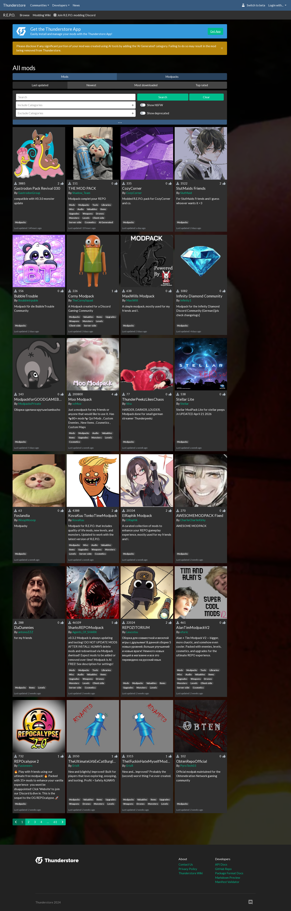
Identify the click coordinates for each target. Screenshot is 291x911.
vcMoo (76, 403)
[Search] (76, 97)
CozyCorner (134, 193)
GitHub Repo (223, 869)
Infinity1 (185, 300)
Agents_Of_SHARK (84, 632)
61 (55, 822)
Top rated (202, 85)
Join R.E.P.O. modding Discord (74, 15)
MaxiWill (132, 300)
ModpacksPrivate (29, 403)
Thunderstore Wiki (191, 873)
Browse (25, 15)
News (76, 5)
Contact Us (186, 864)
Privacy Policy (188, 869)
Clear (206, 97)
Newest (91, 85)
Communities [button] (38, 5)
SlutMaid (186, 193)
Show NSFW (155, 105)
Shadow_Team (81, 193)
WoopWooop (27, 520)
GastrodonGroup (29, 193)
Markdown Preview (227, 877)
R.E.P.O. (9, 15)
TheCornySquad (82, 300)
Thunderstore (14, 5)
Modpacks (172, 76)
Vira (129, 403)
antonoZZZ (25, 632)
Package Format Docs (229, 873)
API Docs (221, 864)
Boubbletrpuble (28, 300)
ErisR (75, 765)
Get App (215, 31)
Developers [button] (59, 5)
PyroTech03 (188, 765)
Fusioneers (25, 765)
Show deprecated (158, 113)
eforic (184, 632)
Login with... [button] (276, 5)
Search (162, 97)
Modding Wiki (42, 15)
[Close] (222, 48)
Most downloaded (145, 85)
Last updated (40, 85)
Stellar (184, 403)
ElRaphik (131, 520)
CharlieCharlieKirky (193, 520)
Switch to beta (253, 5)
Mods (64, 76)
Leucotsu (132, 632)
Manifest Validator (227, 882)
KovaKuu (78, 520)
